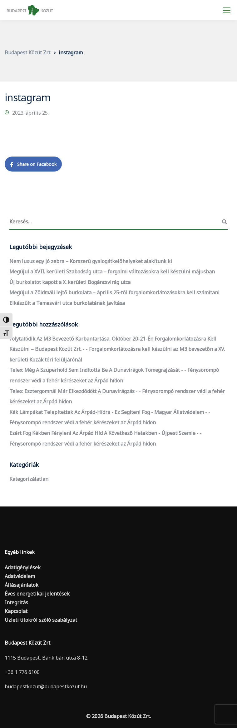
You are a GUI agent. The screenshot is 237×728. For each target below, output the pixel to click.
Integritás (16, 602)
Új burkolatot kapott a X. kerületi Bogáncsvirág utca (70, 282)
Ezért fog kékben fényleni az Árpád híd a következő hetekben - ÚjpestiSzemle (102, 433)
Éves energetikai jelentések (37, 593)
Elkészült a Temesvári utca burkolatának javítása (67, 303)
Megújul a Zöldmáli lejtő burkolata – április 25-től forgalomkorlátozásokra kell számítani (114, 292)
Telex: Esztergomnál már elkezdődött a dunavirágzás (72, 391)
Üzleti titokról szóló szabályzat (41, 619)
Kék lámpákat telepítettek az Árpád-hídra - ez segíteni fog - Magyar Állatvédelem (106, 412)
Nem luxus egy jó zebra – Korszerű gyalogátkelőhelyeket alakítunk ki (90, 261)
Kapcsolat (16, 611)
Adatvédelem (20, 576)
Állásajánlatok (21, 584)
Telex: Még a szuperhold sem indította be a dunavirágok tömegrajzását (94, 369)
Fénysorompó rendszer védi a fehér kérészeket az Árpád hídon (82, 422)
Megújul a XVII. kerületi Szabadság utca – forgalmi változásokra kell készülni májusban (112, 271)
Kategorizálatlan (28, 479)
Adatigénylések (23, 567)
